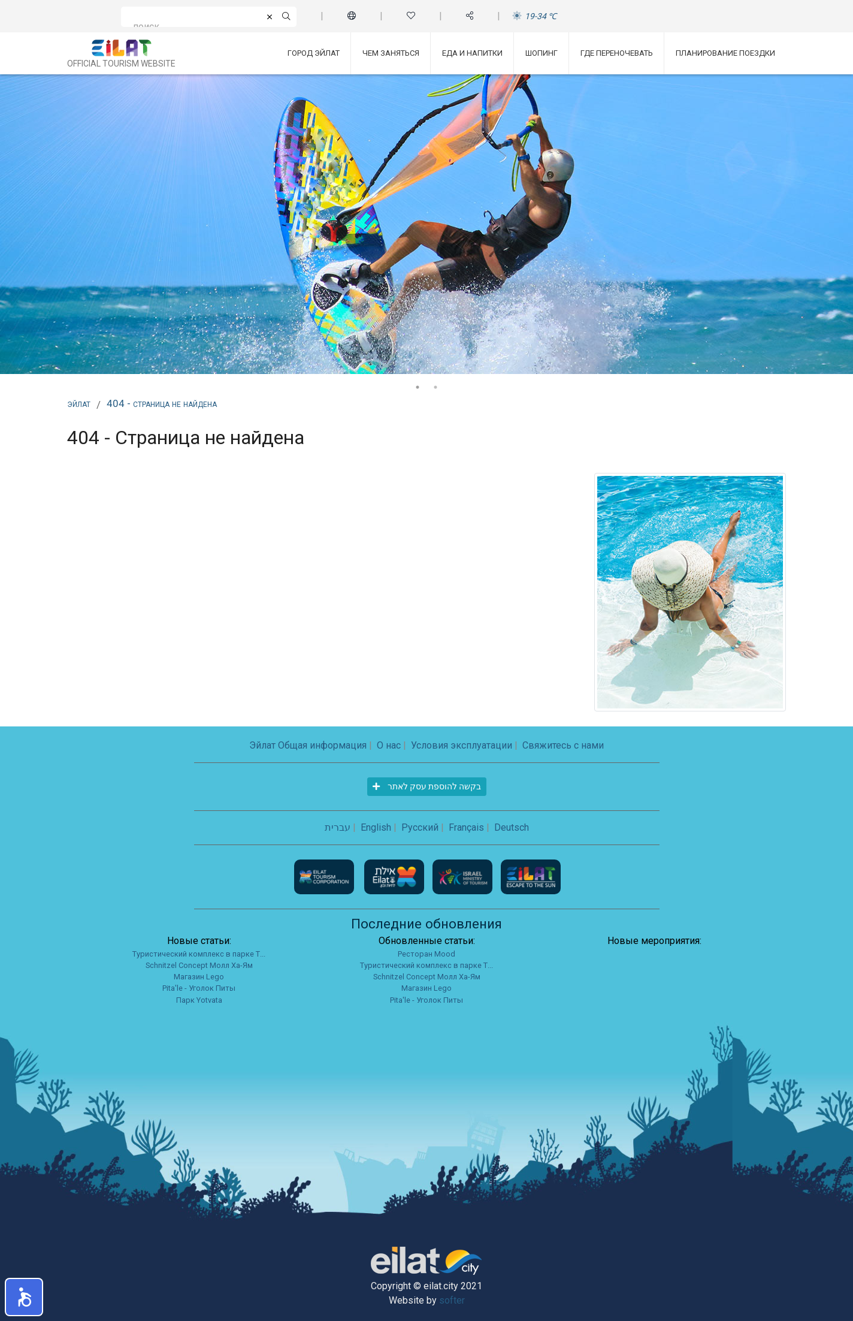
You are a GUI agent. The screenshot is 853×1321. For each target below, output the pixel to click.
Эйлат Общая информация (308, 745)
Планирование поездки (725, 53)
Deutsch (511, 827)
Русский (419, 827)
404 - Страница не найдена (162, 403)
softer (452, 1300)
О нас (389, 745)
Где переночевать (616, 53)
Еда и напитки (472, 53)
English (376, 827)
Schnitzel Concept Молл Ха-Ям (199, 965)
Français (466, 827)
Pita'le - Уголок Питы (198, 988)
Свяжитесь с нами (563, 745)
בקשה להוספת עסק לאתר (427, 786)
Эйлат (78, 403)
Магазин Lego (199, 976)
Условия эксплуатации (461, 745)
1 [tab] (418, 387)
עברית (337, 827)
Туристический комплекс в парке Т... (198, 953)
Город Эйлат (314, 53)
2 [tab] (435, 387)
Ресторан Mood (426, 953)
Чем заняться (390, 53)
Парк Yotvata (199, 1000)
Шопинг (541, 53)
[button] (24, 1297)
